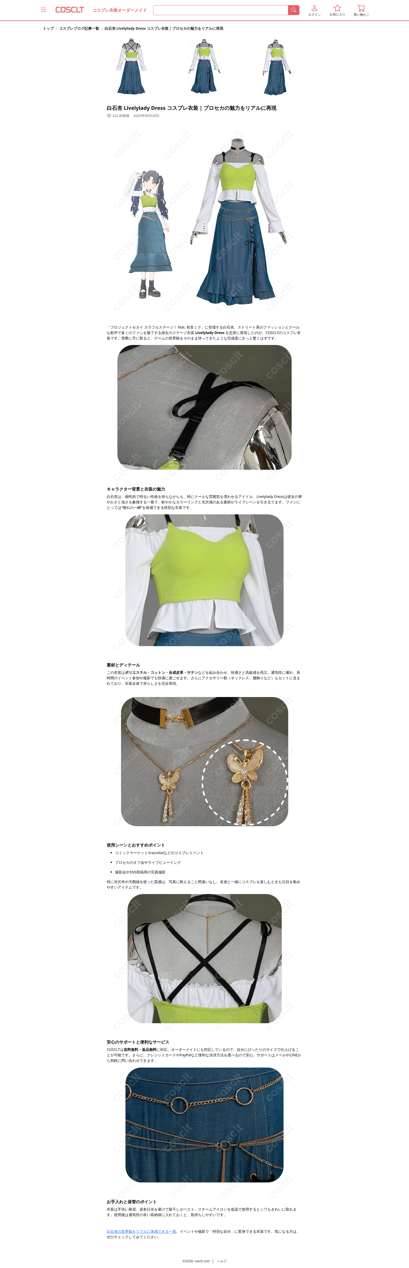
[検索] (293, 10)
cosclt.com (202, 1261)
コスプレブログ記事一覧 (79, 28)
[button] (315, 10)
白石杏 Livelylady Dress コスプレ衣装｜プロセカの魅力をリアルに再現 (164, 28)
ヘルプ (221, 1261)
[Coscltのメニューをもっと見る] (43, 10)
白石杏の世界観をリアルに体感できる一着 (141, 1231)
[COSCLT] (69, 10)
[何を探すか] (220, 10)
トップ (48, 28)
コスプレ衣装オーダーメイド (120, 10)
